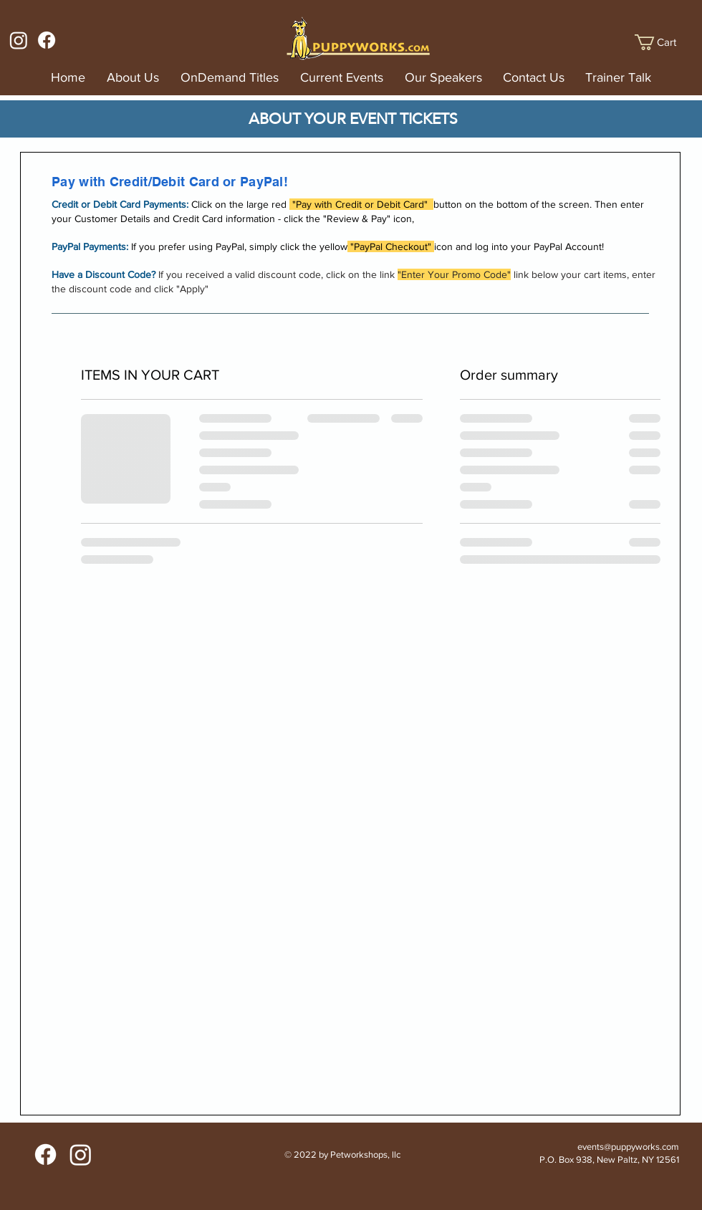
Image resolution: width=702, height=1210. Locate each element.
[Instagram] (18, 40)
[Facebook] (46, 40)
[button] (664, 42)
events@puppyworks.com (628, 1146)
